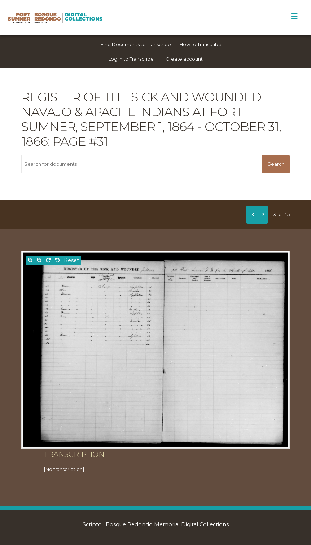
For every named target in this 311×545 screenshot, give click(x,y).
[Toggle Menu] (294, 16)
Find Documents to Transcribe (136, 44)
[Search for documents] (141, 164)
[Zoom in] (30, 260)
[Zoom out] (39, 260)
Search (276, 164)
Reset (71, 260)
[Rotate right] (48, 260)
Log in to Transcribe (131, 59)
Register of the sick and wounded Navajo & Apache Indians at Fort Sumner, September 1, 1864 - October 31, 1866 (151, 119)
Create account (184, 59)
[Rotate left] (57, 260)
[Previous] (251, 215)
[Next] (262, 215)
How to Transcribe (200, 44)
